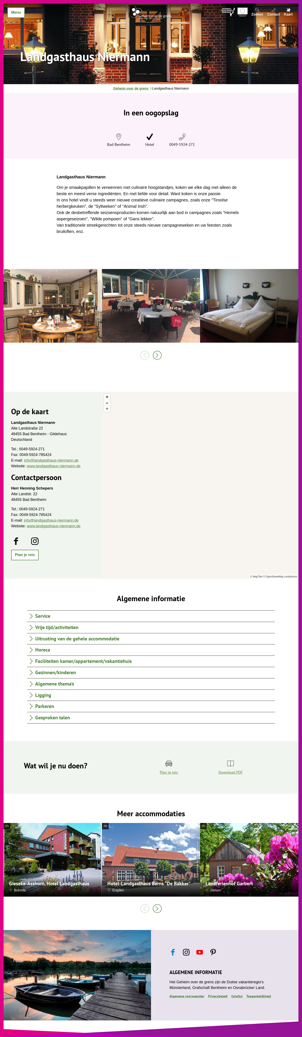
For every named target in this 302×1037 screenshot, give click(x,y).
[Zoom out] (107, 403)
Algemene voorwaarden (186, 996)
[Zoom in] (107, 397)
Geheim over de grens (130, 88)
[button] (25, 555)
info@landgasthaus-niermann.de (51, 460)
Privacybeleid (218, 996)
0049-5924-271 (182, 144)
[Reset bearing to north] (107, 409)
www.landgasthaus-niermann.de (54, 466)
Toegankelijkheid (258, 996)
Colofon (237, 996)
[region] (200, 485)
